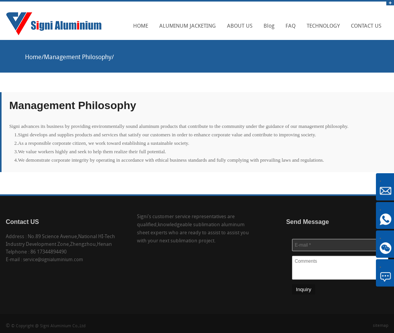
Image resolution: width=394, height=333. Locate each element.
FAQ (288, 28)
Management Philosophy (78, 58)
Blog (267, 28)
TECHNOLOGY (321, 28)
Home (33, 58)
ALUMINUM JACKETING (185, 28)
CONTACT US (364, 28)
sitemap (380, 326)
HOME (139, 28)
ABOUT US (238, 28)
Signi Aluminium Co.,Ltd (62, 326)
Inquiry (303, 289)
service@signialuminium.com (53, 260)
